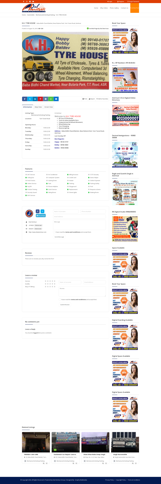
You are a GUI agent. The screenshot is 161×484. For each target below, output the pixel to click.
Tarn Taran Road (45, 119)
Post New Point (134, 8)
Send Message (59, 237)
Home (96, 8)
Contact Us (124, 8)
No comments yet (32, 322)
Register (120, 1)
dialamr (29, 229)
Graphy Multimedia (81, 480)
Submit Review (64, 305)
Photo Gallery (114, 8)
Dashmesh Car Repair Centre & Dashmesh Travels (65, 455)
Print (85, 99)
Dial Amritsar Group (59, 480)
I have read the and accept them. (73, 232)
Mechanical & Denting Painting (45, 15)
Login (109, 1)
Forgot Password (133, 1)
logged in (36, 333)
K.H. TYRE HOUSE (61, 15)
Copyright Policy (121, 480)
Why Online (104, 8)
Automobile (30, 15)
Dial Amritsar (31, 222)
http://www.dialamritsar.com (35, 232)
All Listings (41, 215)
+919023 (29, 225)
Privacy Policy (109, 480)
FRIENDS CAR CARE (31, 454)
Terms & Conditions (134, 480)
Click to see (38, 225)
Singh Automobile (120, 454)
